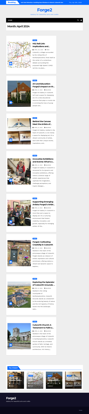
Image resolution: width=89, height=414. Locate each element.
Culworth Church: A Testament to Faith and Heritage (44, 328)
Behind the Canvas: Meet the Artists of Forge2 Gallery (42, 124)
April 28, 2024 (39, 49)
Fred (47, 49)
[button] (78, 20)
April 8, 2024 (38, 90)
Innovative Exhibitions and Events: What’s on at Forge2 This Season (43, 162)
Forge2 (44, 10)
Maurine (47, 90)
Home (10, 20)
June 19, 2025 (15, 383)
